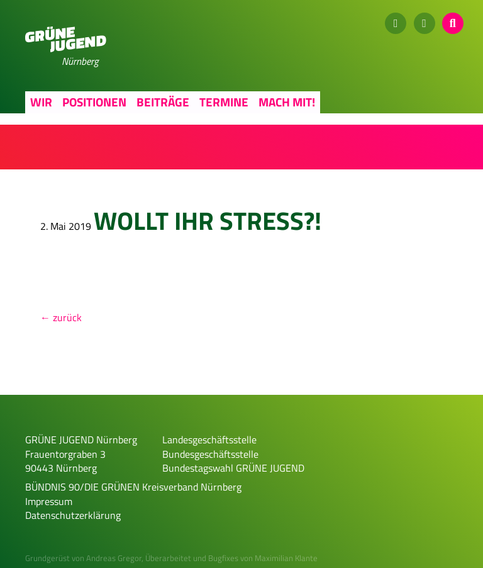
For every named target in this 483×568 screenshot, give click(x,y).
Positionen (94, 102)
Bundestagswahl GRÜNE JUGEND (233, 468)
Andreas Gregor (114, 558)
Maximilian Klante (286, 558)
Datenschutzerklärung (73, 515)
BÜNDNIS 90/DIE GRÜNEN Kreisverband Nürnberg (133, 487)
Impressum (48, 501)
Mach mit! (286, 102)
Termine (223, 102)
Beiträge (162, 102)
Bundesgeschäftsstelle (210, 454)
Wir (41, 102)
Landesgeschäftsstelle (209, 439)
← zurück (61, 317)
